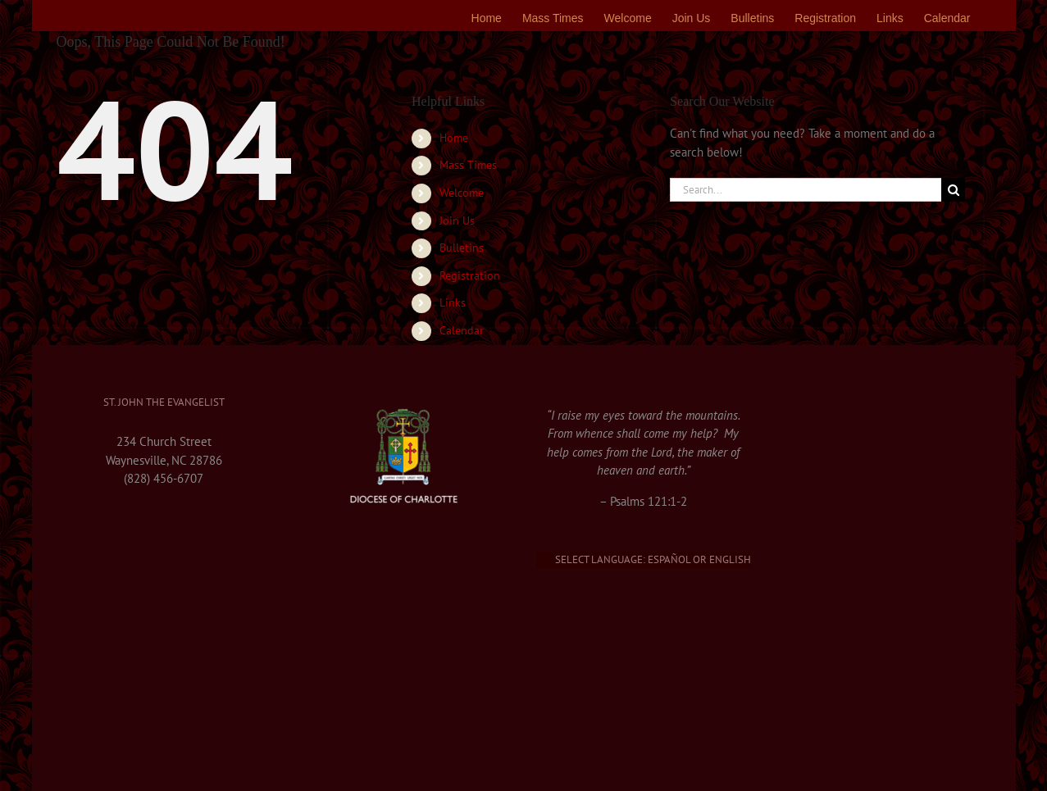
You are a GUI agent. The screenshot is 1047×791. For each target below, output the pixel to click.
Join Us (457, 220)
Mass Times (468, 164)
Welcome (461, 192)
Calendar (461, 330)
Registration (469, 275)
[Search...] (805, 190)
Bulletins (461, 247)
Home (453, 137)
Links (452, 302)
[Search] (953, 190)
